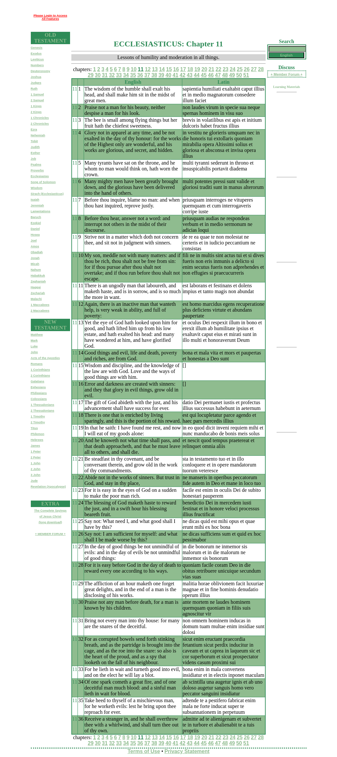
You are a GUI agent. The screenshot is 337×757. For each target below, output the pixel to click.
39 (161, 75)
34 (126, 75)
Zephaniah (38, 281)
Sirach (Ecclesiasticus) (47, 193)
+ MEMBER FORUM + (50, 534)
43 (190, 75)
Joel (34, 240)
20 (204, 69)
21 (211, 69)
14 (162, 69)
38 (154, 75)
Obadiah (37, 252)
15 (169, 69)
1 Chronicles (40, 117)
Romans (37, 364)
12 (148, 69)
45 (204, 75)
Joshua (36, 77)
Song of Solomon (43, 182)
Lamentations (41, 211)
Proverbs (37, 170)
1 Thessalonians (42, 404)
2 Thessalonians (42, 410)
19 (197, 69)
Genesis (36, 47)
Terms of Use (143, 751)
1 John (36, 463)
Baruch (36, 217)
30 (98, 75)
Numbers (37, 65)
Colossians (39, 399)
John (34, 352)
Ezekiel (36, 223)
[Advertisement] (188, 17)
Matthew (37, 334)
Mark (34, 340)
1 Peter (36, 451)
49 (232, 75)
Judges (36, 82)
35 (133, 75)
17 (183, 69)
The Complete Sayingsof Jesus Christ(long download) (50, 516)
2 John (36, 469)
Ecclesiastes (40, 176)
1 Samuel (37, 94)
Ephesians (38, 387)
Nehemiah (38, 135)
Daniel (35, 228)
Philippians (39, 393)
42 (183, 75)
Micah (35, 264)
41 (175, 75)
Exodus (36, 53)
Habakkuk (38, 275)
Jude (34, 480)
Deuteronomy (40, 71)
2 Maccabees (40, 310)
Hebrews (37, 439)
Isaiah (35, 199)
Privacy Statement (187, 751)
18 (190, 69)
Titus (34, 428)
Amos (35, 246)
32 (112, 75)
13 (155, 69)
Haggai (36, 287)
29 (90, 75)
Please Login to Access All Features (50, 17)
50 (239, 75)
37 (147, 75)
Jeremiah (37, 205)
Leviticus (37, 59)
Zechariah (38, 293)
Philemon (37, 434)
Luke (34, 346)
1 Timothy (38, 416)
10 (134, 69)
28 (261, 69)
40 (168, 75)
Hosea (35, 234)
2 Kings (36, 112)
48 (225, 75)
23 (225, 69)
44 (196, 75)
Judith (35, 147)
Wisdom (36, 188)
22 (219, 69)
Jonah (35, 258)
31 (105, 75)
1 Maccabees (40, 304)
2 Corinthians (40, 375)
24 (232, 69)
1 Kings (36, 106)
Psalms (36, 164)
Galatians (37, 381)
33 (119, 75)
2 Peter (36, 457)
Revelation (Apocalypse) (48, 486)
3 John (36, 475)
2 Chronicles (40, 123)
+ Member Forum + (286, 74)
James (35, 445)
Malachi (36, 299)
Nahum (36, 269)
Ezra (34, 129)
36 (140, 75)
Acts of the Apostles (45, 358)
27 (254, 69)
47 (218, 75)
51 (246, 75)
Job (33, 158)
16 (176, 69)
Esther (35, 153)
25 (240, 69)
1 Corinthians (40, 369)
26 (247, 69)
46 (211, 75)
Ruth (34, 88)
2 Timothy (38, 422)
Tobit (34, 141)
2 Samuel (37, 100)
